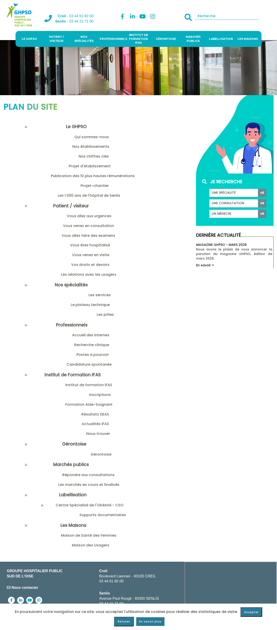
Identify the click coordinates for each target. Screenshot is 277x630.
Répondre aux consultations (88, 474)
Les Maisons (248, 39)
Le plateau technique (90, 304)
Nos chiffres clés (93, 156)
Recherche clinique (91, 344)
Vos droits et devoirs (90, 264)
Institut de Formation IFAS (138, 39)
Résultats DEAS (95, 414)
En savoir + (205, 265)
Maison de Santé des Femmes (88, 535)
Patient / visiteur (56, 38)
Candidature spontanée (89, 364)
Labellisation (221, 39)
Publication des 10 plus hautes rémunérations (93, 176)
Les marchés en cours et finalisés (88, 484)
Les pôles (105, 314)
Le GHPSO (29, 39)
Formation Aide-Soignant (88, 404)
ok (262, 192)
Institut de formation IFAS (88, 385)
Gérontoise (166, 39)
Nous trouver (98, 433)
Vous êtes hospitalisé (90, 245)
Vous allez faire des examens (88, 235)
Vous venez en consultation (88, 225)
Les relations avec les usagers (88, 274)
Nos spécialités (84, 38)
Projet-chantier (95, 185)
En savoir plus (150, 621)
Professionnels (112, 39)
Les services (100, 295)
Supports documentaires (102, 515)
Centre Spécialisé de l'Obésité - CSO (89, 505)
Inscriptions (100, 394)
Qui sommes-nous (91, 137)
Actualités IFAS (95, 423)
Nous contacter (22, 587)
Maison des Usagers (90, 545)
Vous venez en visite (90, 255)
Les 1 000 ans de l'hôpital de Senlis (89, 195)
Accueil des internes (90, 335)
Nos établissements (90, 146)
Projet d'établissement (90, 166)
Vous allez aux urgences (89, 216)
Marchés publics (193, 38)
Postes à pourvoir (92, 354)
